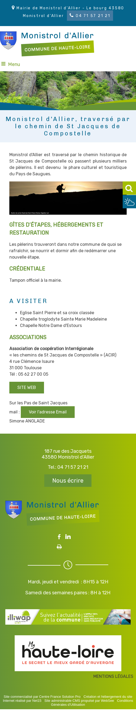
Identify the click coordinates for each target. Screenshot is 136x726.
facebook (59, 537)
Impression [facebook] (59, 546)
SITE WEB (26, 387)
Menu (14, 64)
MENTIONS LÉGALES (113, 676)
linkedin (68, 537)
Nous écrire (67, 480)
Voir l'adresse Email (48, 411)
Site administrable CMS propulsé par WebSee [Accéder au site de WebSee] (79, 701)
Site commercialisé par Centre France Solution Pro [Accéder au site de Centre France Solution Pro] (42, 697)
